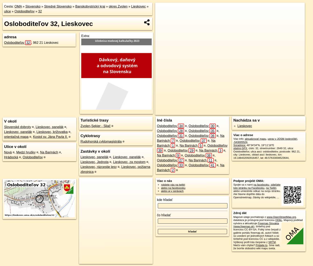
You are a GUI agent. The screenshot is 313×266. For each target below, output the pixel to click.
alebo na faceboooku (173, 187)
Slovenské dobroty (17, 127)
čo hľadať (164, 215)
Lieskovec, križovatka (52, 132)
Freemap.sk (245, 112)
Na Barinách (49, 152)
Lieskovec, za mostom (129, 162)
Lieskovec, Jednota (94, 162)
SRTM (272, 242)
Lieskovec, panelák (49, 127)
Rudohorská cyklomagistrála (101, 141)
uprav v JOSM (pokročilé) (282, 138)
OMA (18, 6)
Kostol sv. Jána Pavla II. (50, 137)
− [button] (162, 16)
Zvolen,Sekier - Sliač (95, 126)
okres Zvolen (118, 6)
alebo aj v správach (172, 191)
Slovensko (33, 6)
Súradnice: (239, 145)
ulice (7, 11)
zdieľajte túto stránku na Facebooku (256, 186)
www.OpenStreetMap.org (281, 217)
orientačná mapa (16, 137)
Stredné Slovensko (58, 6)
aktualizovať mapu (255, 138)
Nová (8, 152)
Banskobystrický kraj (90, 6)
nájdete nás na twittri (173, 184)
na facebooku (261, 184)
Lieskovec (138, 6)
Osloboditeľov (25, 11)
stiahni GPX (240, 148)
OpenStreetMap (224, 112)
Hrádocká (11, 157)
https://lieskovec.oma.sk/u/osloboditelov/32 (281, 112)
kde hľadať (165, 200)
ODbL (278, 220)
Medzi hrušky (26, 152)
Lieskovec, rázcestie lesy (98, 167)
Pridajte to (262, 245)
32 (40, 11)
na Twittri (271, 187)
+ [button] (162, 10)
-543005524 (240, 142)
